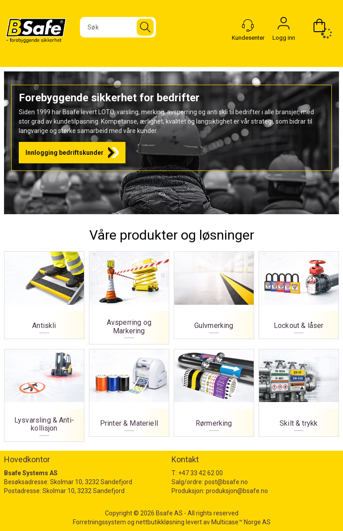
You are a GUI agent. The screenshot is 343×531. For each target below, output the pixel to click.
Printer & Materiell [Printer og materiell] (129, 390)
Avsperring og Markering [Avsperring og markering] (129, 295)
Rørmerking (214, 390)
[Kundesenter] (247, 25)
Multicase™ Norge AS (241, 522)
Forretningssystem (99, 522)
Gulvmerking (214, 292)
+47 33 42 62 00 (200, 473)
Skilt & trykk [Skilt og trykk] (298, 390)
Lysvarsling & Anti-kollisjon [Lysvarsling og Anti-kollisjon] (44, 392)
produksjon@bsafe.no (237, 490)
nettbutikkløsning (160, 522)
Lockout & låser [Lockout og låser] (298, 292)
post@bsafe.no (226, 481)
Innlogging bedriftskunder (64, 152)
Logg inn (283, 25)
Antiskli (44, 292)
